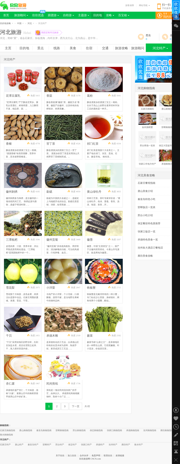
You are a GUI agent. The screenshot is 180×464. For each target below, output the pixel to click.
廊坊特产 (126, 444)
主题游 (83, 15)
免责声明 (96, 455)
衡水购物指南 (6, 434)
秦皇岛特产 (33, 444)
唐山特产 (19, 444)
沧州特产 (113, 444)
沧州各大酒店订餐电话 (150, 247)
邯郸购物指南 (62, 430)
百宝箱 (123, 15)
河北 (31, 23)
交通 (105, 48)
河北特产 (160, 48)
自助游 (68, 15)
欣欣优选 (38, 15)
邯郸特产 (47, 444)
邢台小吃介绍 (145, 215)
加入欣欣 (72, 455)
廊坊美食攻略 (145, 255)
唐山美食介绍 (145, 191)
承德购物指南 (132, 430)
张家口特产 (86, 444)
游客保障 (129, 5)
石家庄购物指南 (7, 430)
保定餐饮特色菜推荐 (149, 223)
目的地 (97, 15)
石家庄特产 (5, 444)
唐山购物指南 (25, 430)
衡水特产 (138, 444)
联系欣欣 (108, 455)
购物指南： (5, 425)
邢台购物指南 (79, 430)
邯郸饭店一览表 (146, 207)
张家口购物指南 (114, 430)
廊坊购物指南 (166, 430)
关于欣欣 (60, 455)
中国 (20, 23)
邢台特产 (59, 444)
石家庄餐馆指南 (146, 183)
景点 (40, 48)
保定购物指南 (96, 430)
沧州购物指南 (149, 430)
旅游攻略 (121, 48)
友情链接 (120, 455)
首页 (6, 15)
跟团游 (53, 15)
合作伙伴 (84, 455)
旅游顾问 (21, 15)
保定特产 (72, 444)
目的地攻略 (6, 23)
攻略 (110, 15)
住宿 (89, 48)
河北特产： (5, 439)
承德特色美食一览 (148, 239)
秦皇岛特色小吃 (146, 199)
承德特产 (100, 444)
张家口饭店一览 (146, 231)
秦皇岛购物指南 (43, 430)
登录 (165, 13)
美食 (73, 48)
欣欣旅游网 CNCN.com (90, 459)
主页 (8, 48)
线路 (56, 48)
